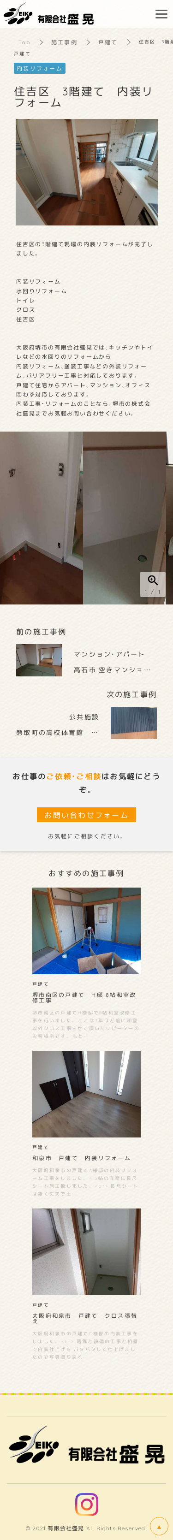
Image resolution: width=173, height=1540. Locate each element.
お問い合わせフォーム (86, 814)
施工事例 (64, 42)
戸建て (108, 42)
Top (24, 42)
